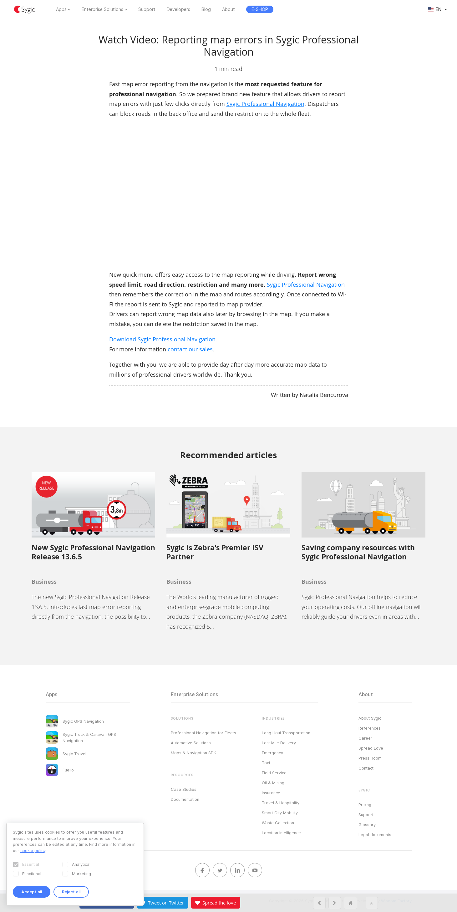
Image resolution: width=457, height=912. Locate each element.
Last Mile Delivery (279, 742)
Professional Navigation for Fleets (203, 732)
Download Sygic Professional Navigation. (163, 339)
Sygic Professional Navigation (265, 103)
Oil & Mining (273, 782)
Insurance (271, 792)
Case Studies (183, 789)
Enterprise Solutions (102, 9)
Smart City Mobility (280, 812)
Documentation (185, 799)
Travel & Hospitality (280, 802)
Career (365, 738)
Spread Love (370, 748)
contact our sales (190, 349)
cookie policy (32, 850)
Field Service (274, 772)
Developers (178, 9)
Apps (61, 9)
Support (146, 9)
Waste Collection (278, 822)
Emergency (272, 752)
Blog (206, 9)
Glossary (367, 824)
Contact (365, 768)
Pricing (364, 804)
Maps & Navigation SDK (193, 752)
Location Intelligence (281, 832)
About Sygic (369, 718)
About (228, 9)
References (369, 728)
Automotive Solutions (191, 742)
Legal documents (374, 834)
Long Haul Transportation (286, 732)
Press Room (370, 758)
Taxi (266, 762)
